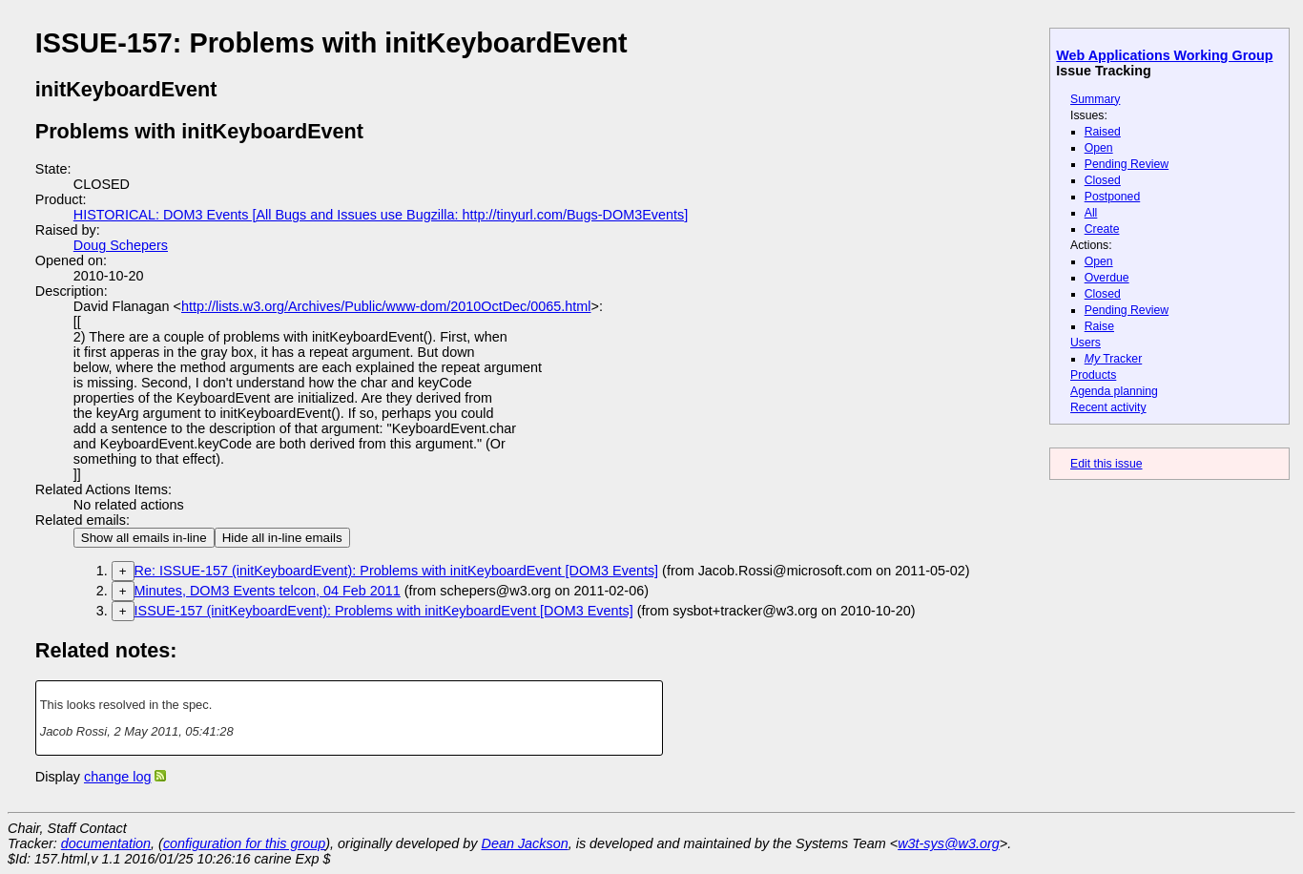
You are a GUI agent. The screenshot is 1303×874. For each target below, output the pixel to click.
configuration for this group (244, 843)
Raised (1103, 131)
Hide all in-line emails (282, 538)
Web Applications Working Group (1164, 55)
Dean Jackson (525, 843)
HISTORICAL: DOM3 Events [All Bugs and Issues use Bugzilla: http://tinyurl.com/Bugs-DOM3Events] (380, 214)
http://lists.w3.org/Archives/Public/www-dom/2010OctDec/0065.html (386, 306)
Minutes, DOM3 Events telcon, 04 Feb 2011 (267, 590)
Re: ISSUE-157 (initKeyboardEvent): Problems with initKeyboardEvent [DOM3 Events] (396, 570)
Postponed (1113, 196)
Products (1093, 375)
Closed (1103, 180)
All (1091, 212)
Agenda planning (1114, 391)
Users (1085, 342)
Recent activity (1108, 407)
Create (1102, 229)
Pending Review (1127, 164)
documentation (106, 843)
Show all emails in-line (144, 538)
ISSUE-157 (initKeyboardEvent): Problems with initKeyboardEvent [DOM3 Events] (383, 610)
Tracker (1114, 358)
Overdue (1107, 277)
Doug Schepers (120, 245)
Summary (1095, 99)
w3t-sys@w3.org (949, 843)
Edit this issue (1106, 463)
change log (117, 776)
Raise (1099, 326)
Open (1099, 148)
